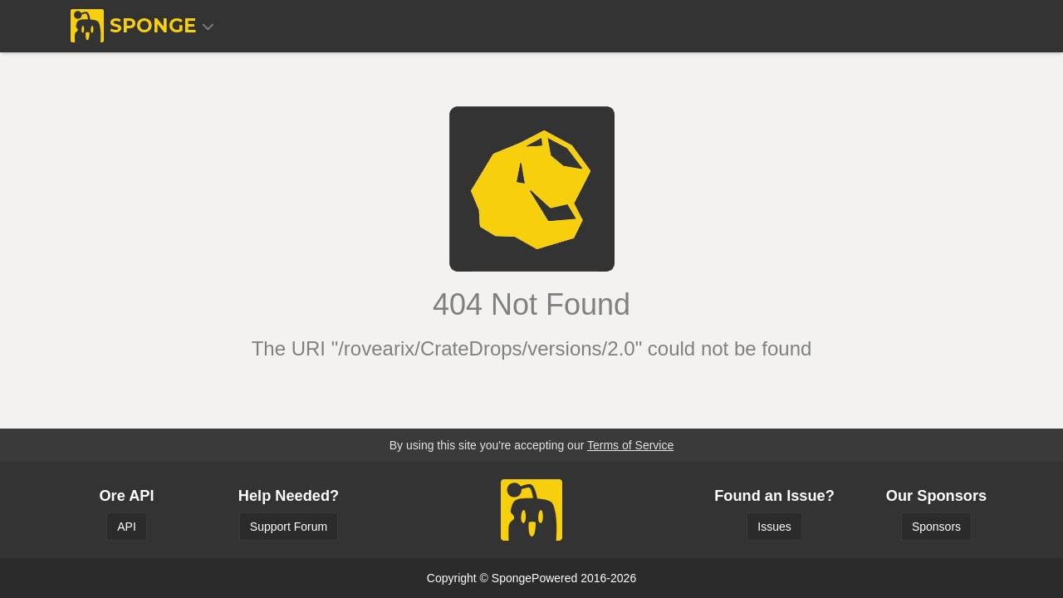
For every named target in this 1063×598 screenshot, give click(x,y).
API (126, 526)
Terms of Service (630, 445)
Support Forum (288, 526)
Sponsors (936, 526)
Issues (774, 526)
